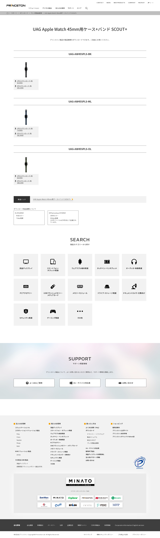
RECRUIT (141, 3)
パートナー (51, 525)
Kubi (18, 446)
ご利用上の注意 (123, 534)
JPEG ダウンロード (24, 82)
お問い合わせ (90, 460)
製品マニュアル (92, 437)
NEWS (109, 3)
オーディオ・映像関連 (57, 440)
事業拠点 (40, 525)
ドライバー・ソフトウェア (95, 434)
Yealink (19, 440)
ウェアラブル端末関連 (57, 433)
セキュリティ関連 (56, 458)
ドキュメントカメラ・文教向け (60, 455)
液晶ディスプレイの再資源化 (95, 454)
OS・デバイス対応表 (92, 448)
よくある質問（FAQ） (93, 427)
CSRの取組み (95, 525)
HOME (8, 13)
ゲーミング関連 (55, 461)
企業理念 (70, 525)
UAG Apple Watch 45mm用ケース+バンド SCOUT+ (52, 199)
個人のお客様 (56, 424)
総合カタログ (91, 440)
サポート (14, 13)
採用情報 (107, 525)
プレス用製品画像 (36, 13)
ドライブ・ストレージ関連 (59, 452)
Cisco (18, 437)
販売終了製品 (90, 451)
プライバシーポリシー (139, 534)
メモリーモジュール (56, 449)
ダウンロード (24, 13)
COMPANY (131, 3)
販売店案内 (116, 427)
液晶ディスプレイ (22, 463)
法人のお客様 (21, 424)
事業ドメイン (82, 525)
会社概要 (30, 525)
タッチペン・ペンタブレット (59, 437)
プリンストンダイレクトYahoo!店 (123, 437)
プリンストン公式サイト (120, 430)
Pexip (18, 443)
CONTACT (100, 3)
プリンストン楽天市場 (120, 433)
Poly (18, 434)
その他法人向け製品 (21, 460)
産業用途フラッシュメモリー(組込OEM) (29, 467)
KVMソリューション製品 (23, 451)
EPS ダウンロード (23, 87)
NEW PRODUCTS (119, 3)
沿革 (61, 525)
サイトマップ (88, 534)
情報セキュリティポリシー (105, 534)
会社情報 (17, 525)
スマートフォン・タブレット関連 (61, 430)
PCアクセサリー (55, 443)
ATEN (18, 455)
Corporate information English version (129, 525)
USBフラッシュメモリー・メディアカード (64, 446)
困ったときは (91, 424)
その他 (52, 464)
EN (152, 3)
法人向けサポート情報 (93, 457)
